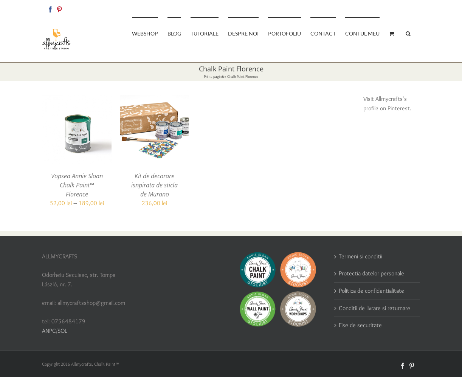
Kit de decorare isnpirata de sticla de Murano (154, 185)
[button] (408, 33)
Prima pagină (214, 76)
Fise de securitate (360, 325)
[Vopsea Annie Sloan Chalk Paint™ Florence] (77, 99)
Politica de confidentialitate (371, 290)
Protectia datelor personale (371, 273)
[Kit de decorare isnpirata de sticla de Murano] (154, 99)
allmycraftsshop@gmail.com (394, 8)
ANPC (49, 330)
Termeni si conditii (360, 256)
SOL (62, 330)
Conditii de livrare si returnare (374, 308)
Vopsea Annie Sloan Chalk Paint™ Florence (77, 185)
